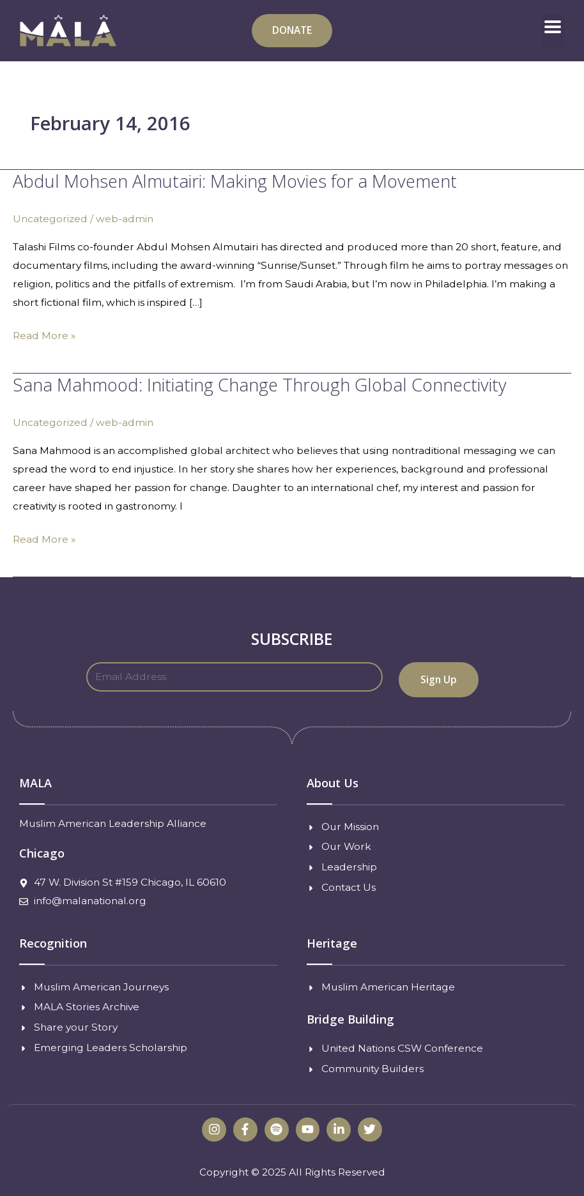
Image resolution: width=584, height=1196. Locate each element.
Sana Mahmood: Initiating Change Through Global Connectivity (260, 385)
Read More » (44, 334)
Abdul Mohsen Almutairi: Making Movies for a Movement (235, 181)
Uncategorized (50, 219)
